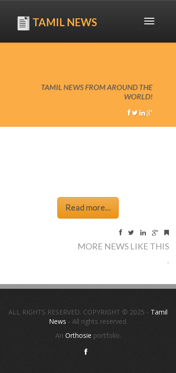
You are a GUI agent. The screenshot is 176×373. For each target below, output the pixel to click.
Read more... (88, 207)
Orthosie (79, 335)
